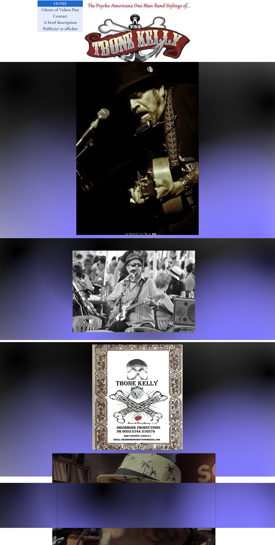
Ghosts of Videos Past (60, 9)
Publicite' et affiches (60, 28)
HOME (60, 3)
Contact (60, 16)
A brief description (60, 22)
